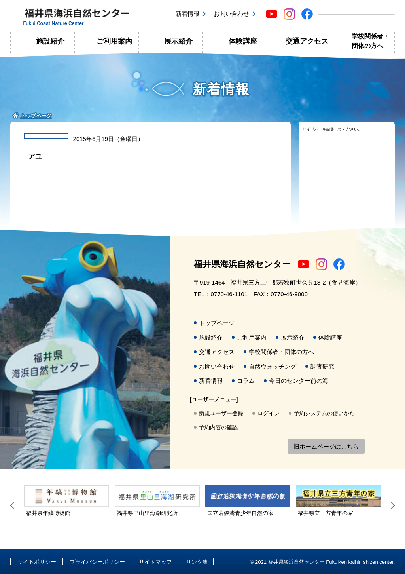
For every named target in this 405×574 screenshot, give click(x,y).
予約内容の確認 (218, 427)
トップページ (217, 322)
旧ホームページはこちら (326, 446)
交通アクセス (307, 41)
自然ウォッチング (272, 366)
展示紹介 (178, 41)
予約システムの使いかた (324, 413)
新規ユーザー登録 (221, 413)
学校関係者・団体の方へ (371, 41)
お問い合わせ (231, 13)
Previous (13, 505)
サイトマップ (155, 562)
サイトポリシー (36, 562)
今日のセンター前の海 (298, 380)
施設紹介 (50, 41)
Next (392, 505)
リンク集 (197, 562)
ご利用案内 (114, 41)
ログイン (268, 413)
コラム (246, 380)
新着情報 (187, 13)
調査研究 (322, 366)
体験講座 (243, 41)
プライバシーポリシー (97, 562)
